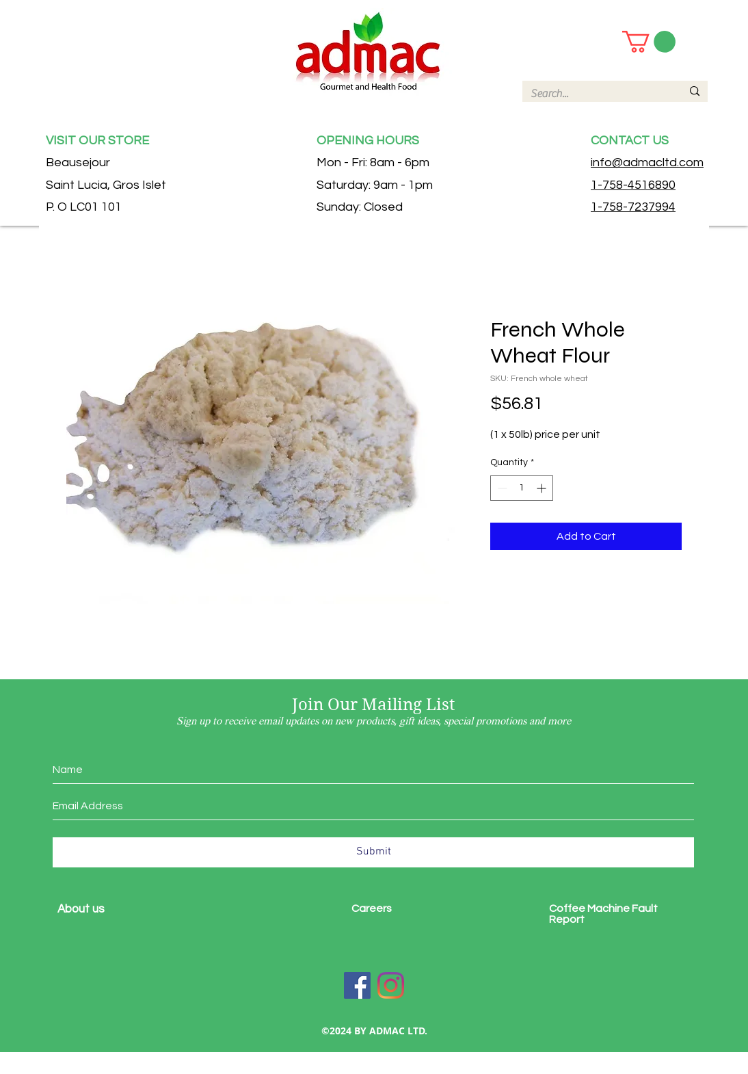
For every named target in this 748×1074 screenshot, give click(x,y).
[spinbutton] (521, 488)
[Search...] (596, 94)
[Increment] (542, 488)
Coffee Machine (590, 908)
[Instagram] (390, 985)
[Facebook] (357, 985)
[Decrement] (500, 488)
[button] (649, 42)
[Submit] (373, 852)
